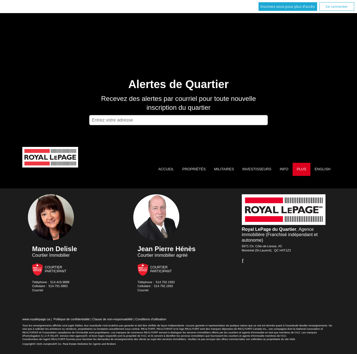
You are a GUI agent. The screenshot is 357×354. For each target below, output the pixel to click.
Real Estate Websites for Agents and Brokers (89, 343)
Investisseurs (256, 169)
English (323, 169)
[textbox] (178, 120)
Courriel (37, 290)
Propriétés (194, 169)
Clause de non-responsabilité (112, 319)
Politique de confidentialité (72, 319)
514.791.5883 (58, 286)
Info (284, 169)
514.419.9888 (59, 282)
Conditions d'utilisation (150, 319)
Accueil (166, 169)
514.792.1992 (165, 282)
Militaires (224, 169)
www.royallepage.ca (36, 319)
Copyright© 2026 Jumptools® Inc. (42, 343)
